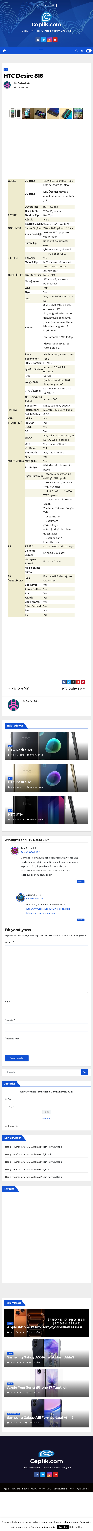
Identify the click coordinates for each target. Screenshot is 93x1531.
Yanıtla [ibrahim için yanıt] (81, 881)
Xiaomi (34, 1489)
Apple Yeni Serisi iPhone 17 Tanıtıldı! (37, 1387)
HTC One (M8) (18, 688)
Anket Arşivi (11, 1126)
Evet (10, 1099)
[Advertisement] (46, 153)
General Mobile (60, 1489)
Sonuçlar (47, 1118)
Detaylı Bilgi (75, 1527)
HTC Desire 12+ (20, 750)
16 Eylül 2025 (17, 1332)
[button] (76, 50)
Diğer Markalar (82, 1489)
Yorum (9, 942)
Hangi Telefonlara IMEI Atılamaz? (23, 1146)
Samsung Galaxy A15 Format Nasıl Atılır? (40, 1418)
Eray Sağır (33, 1332)
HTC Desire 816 (23, 75)
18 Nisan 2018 (17, 755)
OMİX (71, 1489)
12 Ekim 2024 (16, 1423)
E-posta (10, 1020)
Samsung (16, 1489)
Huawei (25, 1489)
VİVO (49, 1489)
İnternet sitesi (12, 1038)
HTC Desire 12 (19, 782)
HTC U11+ (15, 814)
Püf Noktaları (13, 1414)
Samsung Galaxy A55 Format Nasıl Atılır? (40, 1357)
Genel (10, 1323)
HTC (5, 69)
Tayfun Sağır (23, 83)
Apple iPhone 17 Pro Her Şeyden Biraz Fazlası (44, 1327)
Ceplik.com (46, 24)
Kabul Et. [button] (62, 1527)
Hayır (11, 1106)
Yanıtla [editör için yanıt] (81, 920)
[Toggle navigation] (41, 50)
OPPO (42, 1489)
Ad (7, 1001)
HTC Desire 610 (73, 688)
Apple (6, 1489)
